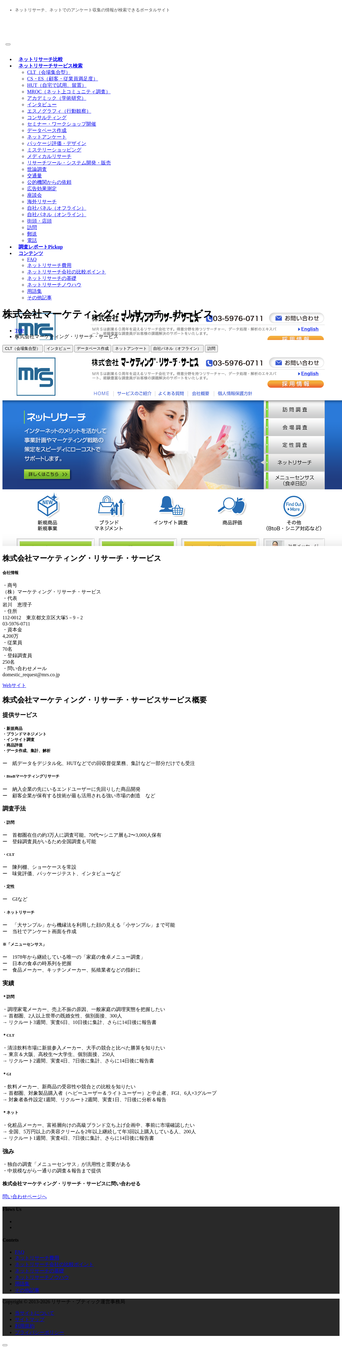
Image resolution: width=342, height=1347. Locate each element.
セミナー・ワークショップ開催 (61, 124)
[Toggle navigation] (8, 44)
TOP (19, 330)
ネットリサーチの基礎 (51, 278)
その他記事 (39, 297)
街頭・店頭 (39, 221)
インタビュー (42, 104)
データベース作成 (47, 130)
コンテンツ (30, 253)
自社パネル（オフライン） (56, 208)
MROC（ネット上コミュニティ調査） (69, 91)
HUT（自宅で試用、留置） (57, 85)
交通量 (34, 175)
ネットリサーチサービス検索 (50, 65)
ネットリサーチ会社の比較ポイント (66, 271)
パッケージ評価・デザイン (56, 143)
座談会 (34, 195)
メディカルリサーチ (49, 156)
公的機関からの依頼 (49, 182)
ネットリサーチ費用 (49, 265)
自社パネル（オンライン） (56, 214)
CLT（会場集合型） (49, 72)
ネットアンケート (47, 137)
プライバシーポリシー (39, 1332)
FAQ (32, 259)
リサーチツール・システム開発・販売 (69, 162)
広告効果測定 (42, 188)
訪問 (32, 227)
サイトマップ (29, 1319)
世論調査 (37, 169)
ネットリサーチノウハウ (54, 284)
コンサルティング (47, 117)
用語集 (34, 291)
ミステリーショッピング (54, 149)
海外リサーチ (42, 201)
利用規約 (25, 1326)
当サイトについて (34, 1313)
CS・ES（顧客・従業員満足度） (62, 78)
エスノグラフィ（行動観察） (59, 111)
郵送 (32, 234)
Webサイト (14, 685)
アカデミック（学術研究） (56, 98)
